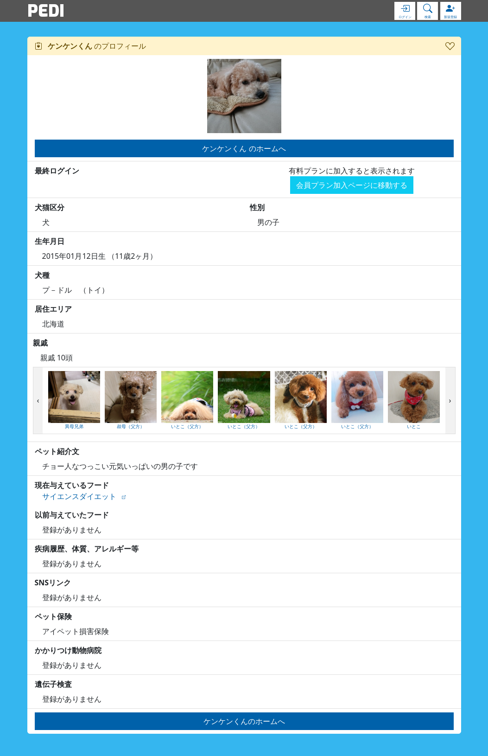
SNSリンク (53, 582)
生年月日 (49, 241)
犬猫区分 (49, 207)
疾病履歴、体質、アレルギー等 (87, 549)
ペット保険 (53, 616)
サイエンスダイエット (79, 496)
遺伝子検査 (53, 684)
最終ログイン (57, 171)
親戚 (40, 343)
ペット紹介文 (57, 451)
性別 (257, 207)
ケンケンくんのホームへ (244, 721)
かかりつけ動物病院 (68, 650)
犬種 (42, 275)
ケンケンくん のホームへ (243, 148)
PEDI (45, 10)
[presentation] (38, 400)
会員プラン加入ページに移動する (351, 185)
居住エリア (53, 309)
